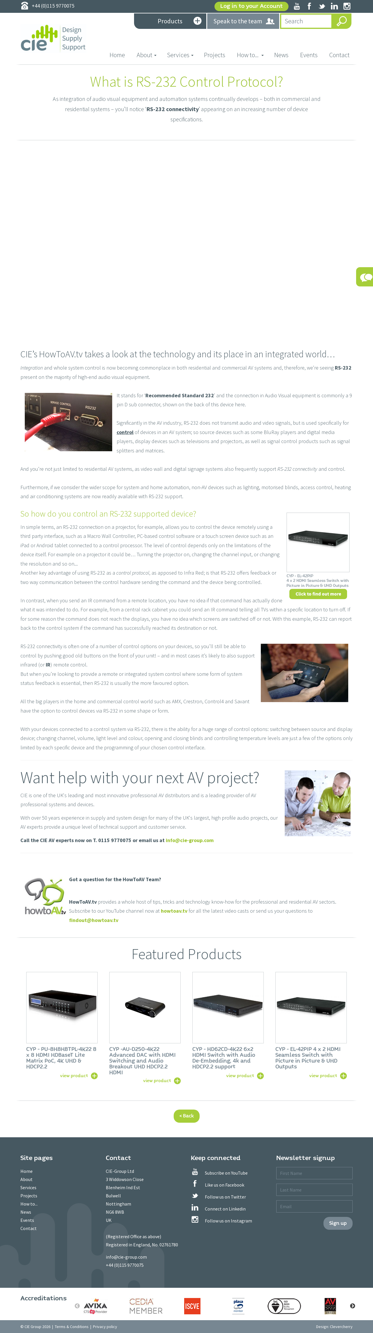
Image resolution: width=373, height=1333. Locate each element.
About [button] (146, 55)
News (281, 55)
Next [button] (353, 1306)
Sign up (338, 1223)
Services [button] (180, 55)
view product (74, 1075)
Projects (214, 55)
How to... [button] (250, 55)
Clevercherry (341, 1326)
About (26, 1179)
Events (309, 55)
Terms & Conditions (72, 1326)
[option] (61, 1025)
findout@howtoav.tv (93, 920)
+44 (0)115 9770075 (125, 1265)
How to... (29, 1204)
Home (120, 54)
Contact (339, 55)
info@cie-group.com (190, 840)
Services (28, 1187)
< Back (187, 1115)
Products (179, 21)
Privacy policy (105, 1326)
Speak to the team (244, 21)
